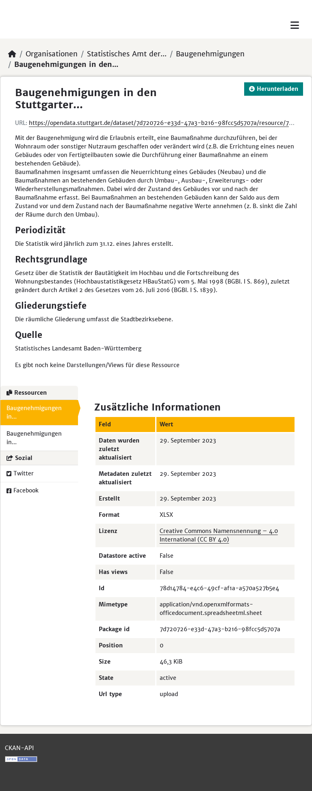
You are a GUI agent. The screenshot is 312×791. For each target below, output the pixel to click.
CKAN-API (19, 748)
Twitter (20, 473)
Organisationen (52, 53)
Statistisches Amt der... (127, 53)
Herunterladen (273, 88)
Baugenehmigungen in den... (66, 64)
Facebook (22, 490)
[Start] (12, 53)
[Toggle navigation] (295, 25)
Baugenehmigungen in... (34, 412)
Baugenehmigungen (210, 53)
